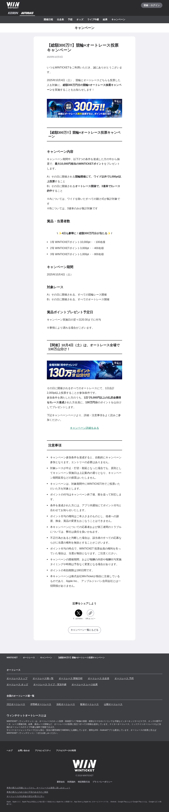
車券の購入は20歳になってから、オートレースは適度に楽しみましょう (38, 788)
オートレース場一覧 (43, 678)
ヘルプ (10, 750)
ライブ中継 (93, 19)
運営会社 (61, 782)
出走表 (60, 19)
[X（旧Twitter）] (78, 614)
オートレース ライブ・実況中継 (49, 684)
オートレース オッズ (17, 684)
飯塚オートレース (89, 704)
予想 (70, 19)
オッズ (79, 19)
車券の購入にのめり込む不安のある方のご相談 (27, 792)
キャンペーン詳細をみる (84, 428)
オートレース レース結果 (85, 684)
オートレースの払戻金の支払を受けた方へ (25, 796)
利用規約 (71, 782)
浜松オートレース (65, 704)
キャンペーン (118, 19)
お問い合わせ (24, 750)
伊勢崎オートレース (40, 704)
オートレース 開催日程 (71, 678)
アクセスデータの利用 (66, 750)
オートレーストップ (17, 678)
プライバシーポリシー (102, 782)
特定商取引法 (84, 782)
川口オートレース (16, 704)
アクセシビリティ (43, 750)
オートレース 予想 (124, 678)
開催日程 (48, 19)
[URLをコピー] (90, 614)
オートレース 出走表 (98, 678)
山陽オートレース (113, 704)
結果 (105, 19)
